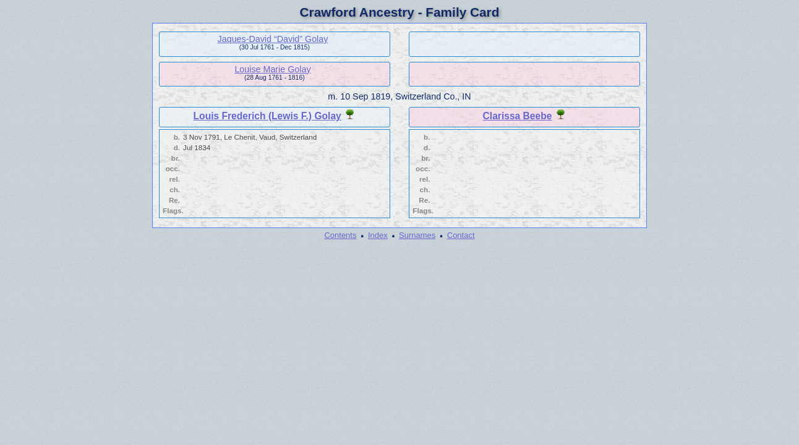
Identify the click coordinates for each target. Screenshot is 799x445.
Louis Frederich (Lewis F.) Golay (267, 116)
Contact (461, 235)
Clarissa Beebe (517, 116)
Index (378, 235)
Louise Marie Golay (272, 69)
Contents (340, 235)
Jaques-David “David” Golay (273, 39)
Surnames (417, 235)
